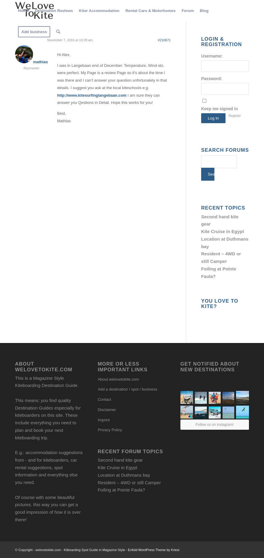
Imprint (104, 420)
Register (235, 115)
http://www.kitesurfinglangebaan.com (92, 95)
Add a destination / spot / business (127, 389)
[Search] (58, 31)
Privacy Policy (110, 430)
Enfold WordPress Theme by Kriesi (154, 550)
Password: (211, 78)
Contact (104, 399)
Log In (213, 118)
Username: (212, 56)
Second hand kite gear (120, 460)
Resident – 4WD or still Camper (129, 482)
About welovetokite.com (118, 379)
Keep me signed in (219, 109)
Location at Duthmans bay (124, 475)
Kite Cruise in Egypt (222, 231)
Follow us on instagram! (214, 424)
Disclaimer (107, 409)
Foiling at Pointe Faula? (121, 489)
